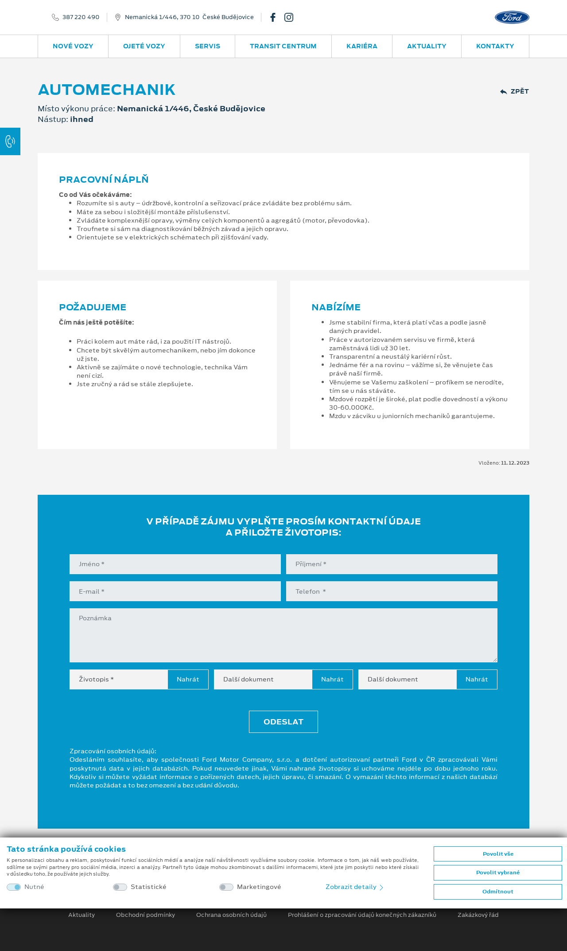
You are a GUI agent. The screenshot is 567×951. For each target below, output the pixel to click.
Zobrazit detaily (355, 886)
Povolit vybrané (498, 872)
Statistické (149, 887)
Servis (207, 46)
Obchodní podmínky (145, 915)
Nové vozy (73, 46)
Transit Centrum (283, 46)
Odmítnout (497, 891)
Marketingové (259, 887)
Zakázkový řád (478, 915)
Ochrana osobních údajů (231, 915)
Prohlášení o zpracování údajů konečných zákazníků (362, 915)
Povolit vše (498, 853)
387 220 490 (81, 17)
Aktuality (427, 46)
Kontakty (495, 46)
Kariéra (361, 46)
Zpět (514, 91)
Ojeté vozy (144, 46)
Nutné (34, 887)
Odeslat (283, 721)
